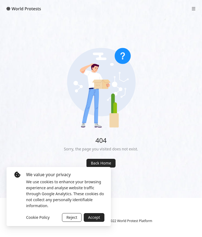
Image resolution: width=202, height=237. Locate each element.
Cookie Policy (37, 217)
